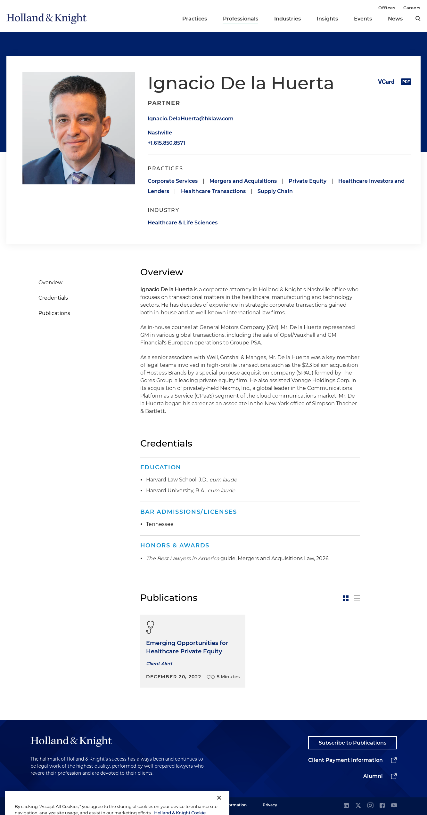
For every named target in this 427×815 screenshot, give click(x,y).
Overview (50, 282)
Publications (54, 313)
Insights (327, 19)
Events (363, 19)
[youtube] (394, 806)
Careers (412, 7)
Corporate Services (173, 181)
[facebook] (382, 806)
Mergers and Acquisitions (243, 181)
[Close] (219, 805)
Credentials (53, 298)
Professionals (240, 19)
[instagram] (370, 806)
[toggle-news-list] (357, 598)
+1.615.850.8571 (166, 143)
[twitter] (358, 806)
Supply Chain (275, 191)
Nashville (160, 133)
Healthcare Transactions (213, 191)
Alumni (373, 776)
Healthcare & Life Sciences (183, 223)
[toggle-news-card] (346, 598)
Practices (194, 19)
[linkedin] (346, 806)
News (395, 19)
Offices (386, 7)
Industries (287, 19)
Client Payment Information (345, 760)
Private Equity (307, 181)
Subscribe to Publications (352, 743)
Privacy (270, 805)
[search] (418, 18)
